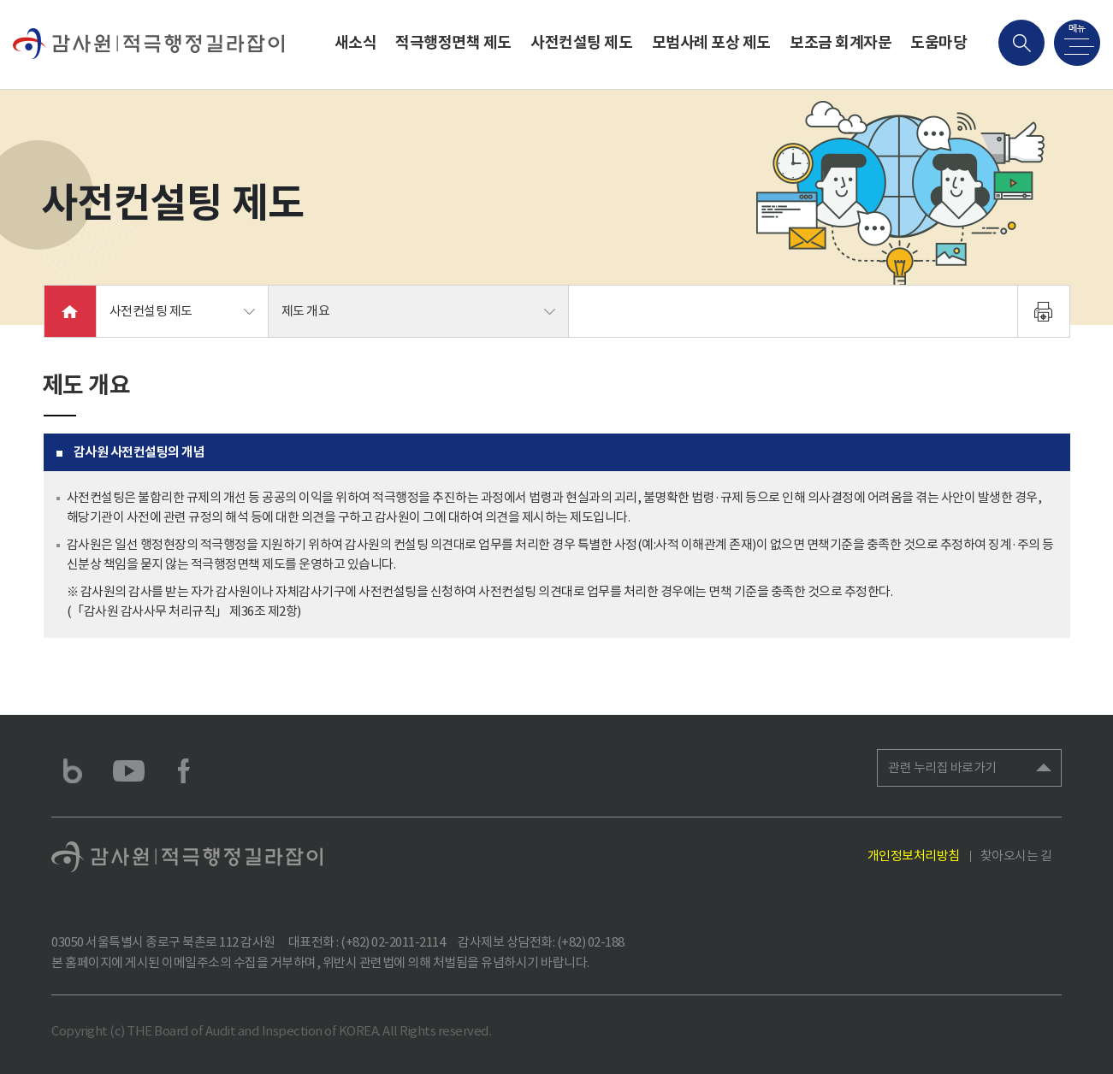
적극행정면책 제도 (453, 42)
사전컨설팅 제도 (581, 42)
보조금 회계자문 (840, 42)
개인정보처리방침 (913, 855)
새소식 (355, 42)
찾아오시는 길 (1016, 855)
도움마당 (938, 42)
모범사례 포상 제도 (711, 42)
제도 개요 (305, 311)
